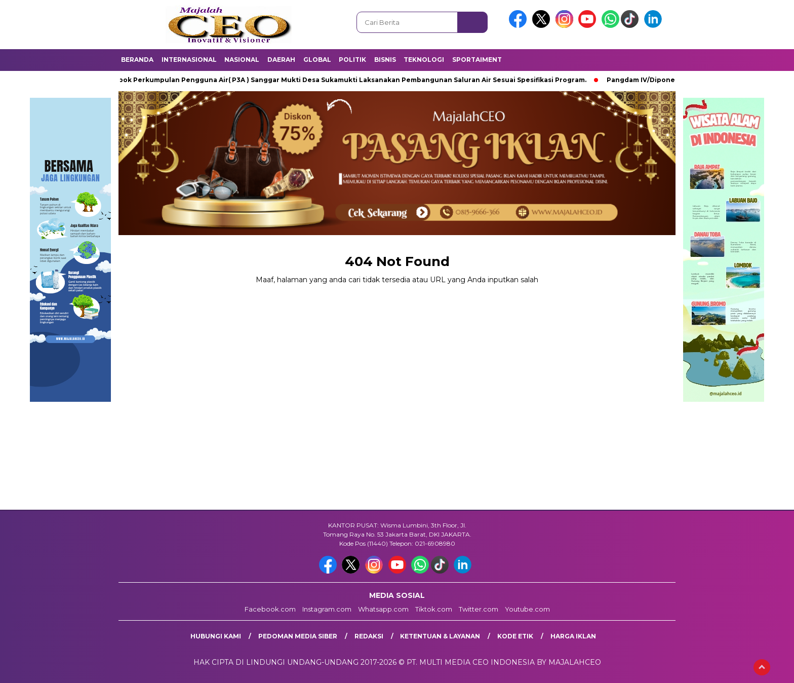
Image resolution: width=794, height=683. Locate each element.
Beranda (137, 59)
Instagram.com (326, 609)
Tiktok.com (433, 609)
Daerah (281, 59)
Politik (352, 59)
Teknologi (424, 59)
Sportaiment (477, 59)
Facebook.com (270, 609)
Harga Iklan (573, 636)
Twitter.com (478, 609)
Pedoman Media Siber (297, 636)
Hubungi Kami (215, 636)
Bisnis (385, 59)
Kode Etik (515, 636)
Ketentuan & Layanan (440, 636)
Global (317, 59)
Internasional (189, 59)
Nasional (241, 59)
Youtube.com (527, 609)
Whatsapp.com (383, 609)
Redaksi (368, 636)
